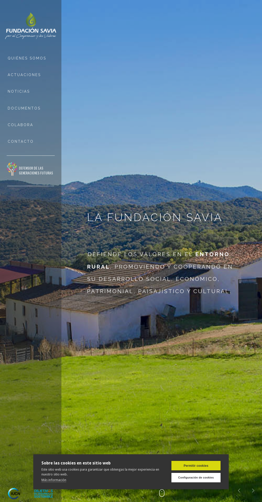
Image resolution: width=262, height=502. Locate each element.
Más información (53, 480)
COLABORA (20, 125)
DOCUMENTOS (24, 108)
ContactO (21, 141)
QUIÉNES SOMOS (27, 58)
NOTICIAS (19, 91)
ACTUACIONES (24, 75)
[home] (30, 26)
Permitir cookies (196, 466)
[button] (239, 490)
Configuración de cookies (196, 477)
